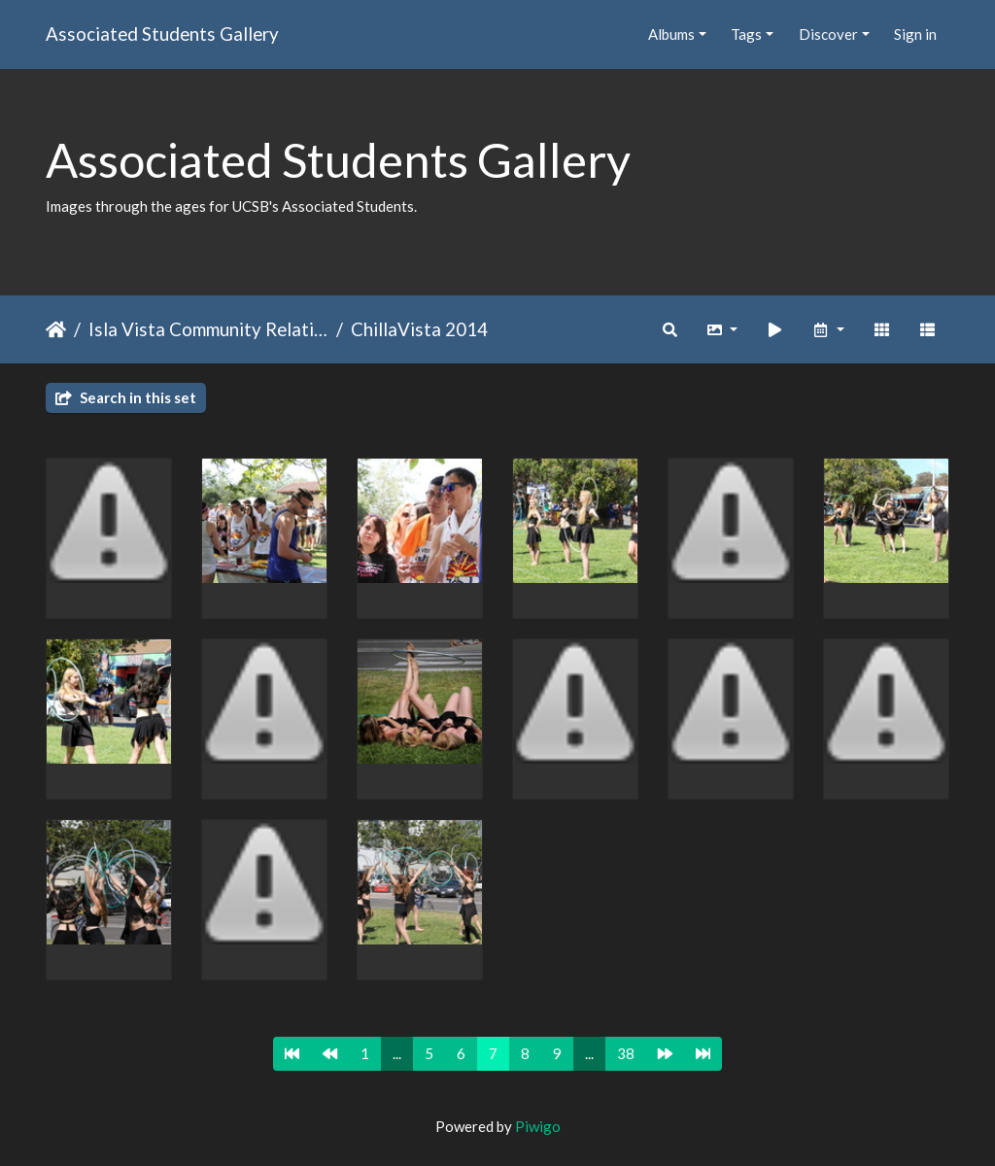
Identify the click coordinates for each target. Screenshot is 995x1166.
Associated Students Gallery (162, 33)
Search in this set (125, 397)
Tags (746, 34)
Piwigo (538, 1126)
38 (626, 1053)
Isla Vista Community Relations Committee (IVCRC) (208, 329)
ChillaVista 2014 (419, 329)
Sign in (915, 34)
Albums (671, 34)
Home (56, 329)
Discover (828, 34)
